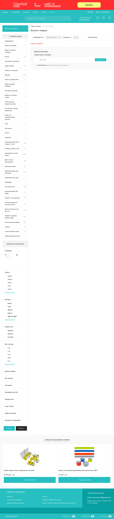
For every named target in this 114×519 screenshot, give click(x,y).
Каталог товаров (15, 28)
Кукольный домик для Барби (11, 192)
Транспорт (8, 137)
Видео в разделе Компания (10, 85)
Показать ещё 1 (10, 364)
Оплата (44, 496)
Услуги (43, 12)
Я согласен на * (53, 65)
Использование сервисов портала (10, 103)
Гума (9, 306)
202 (25, 222)
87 (25, 166)
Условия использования (14, 499)
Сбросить (21, 428)
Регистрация (105, 12)
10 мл (9, 289)
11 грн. (44, 475)
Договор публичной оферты (15, 503)
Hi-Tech (7, 133)
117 (25, 172)
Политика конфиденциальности (51, 499)
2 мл (9, 286)
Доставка (10, 496)
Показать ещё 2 (10, 292)
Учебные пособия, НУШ (12, 148)
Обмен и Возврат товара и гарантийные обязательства (58, 503)
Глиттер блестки (10, 186)
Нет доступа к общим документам (11, 109)
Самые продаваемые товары (57, 440)
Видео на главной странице (10, 51)
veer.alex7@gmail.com (102, 498)
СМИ (6, 124)
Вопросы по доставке (11, 70)
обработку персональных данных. (58, 65)
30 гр (9, 358)
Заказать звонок (84, 19)
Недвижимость (9, 41)
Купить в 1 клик (21, 480)
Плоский (10, 337)
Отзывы (35, 12)
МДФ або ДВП (12, 316)
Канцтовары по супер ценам (11, 154)
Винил (10, 303)
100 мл (10, 276)
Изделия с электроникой (12, 198)
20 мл (9, 282)
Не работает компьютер (12, 61)
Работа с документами (11, 79)
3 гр (9, 354)
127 (25, 203)
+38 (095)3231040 (85, 18)
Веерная (10, 330)
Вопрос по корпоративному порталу (10, 117)
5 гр (9, 361)
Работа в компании (10, 45)
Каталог (51, 12)
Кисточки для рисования (12, 222)
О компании (15, 12)
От (6, 255)
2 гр (9, 351)
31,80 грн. (82, 475)
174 (25, 143)
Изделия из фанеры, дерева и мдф (11, 217)
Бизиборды (8, 182)
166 (25, 161)
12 (25, 56)
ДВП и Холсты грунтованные (9, 161)
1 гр (9, 348)
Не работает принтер (11, 90)
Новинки (7, 227)
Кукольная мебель (10, 166)
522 (25, 217)
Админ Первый (9, 66)
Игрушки (7, 75)
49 (25, 227)
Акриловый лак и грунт (12, 177)
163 (25, 186)
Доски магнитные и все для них (12, 210)
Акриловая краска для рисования (11, 172)
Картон (10, 313)
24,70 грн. (9, 475)
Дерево (10, 310)
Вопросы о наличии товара (11, 96)
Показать (9, 428)
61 (25, 198)
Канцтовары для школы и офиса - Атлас (12, 143)
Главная (5, 12)
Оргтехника (8, 128)
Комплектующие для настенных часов (11, 203)
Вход (98, 12)
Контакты (26, 12)
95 (25, 148)
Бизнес (7, 56)
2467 (24, 154)
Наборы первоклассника (12, 236)
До (17, 255)
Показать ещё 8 (10, 319)
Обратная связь (10, 516)
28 (25, 231)
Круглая (10, 334)
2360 (24, 75)
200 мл (10, 279)
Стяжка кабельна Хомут (12, 231)
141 (25, 210)
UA (92, 12)
